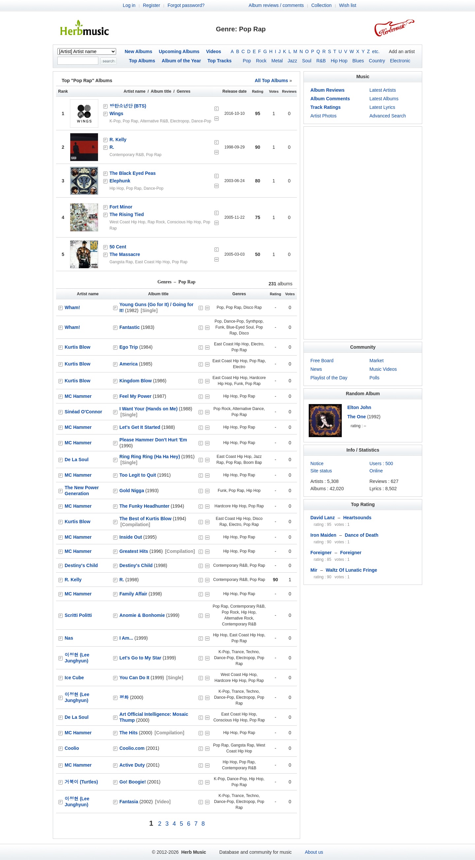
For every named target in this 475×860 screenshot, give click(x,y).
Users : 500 (381, 463)
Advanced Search (387, 115)
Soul (306, 60)
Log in (129, 5)
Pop (247, 60)
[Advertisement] (362, 233)
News (316, 369)
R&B (321, 60)
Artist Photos (323, 115)
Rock (261, 60)
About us (314, 852)
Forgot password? (186, 5)
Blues (358, 60)
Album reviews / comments (276, 5)
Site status (321, 470)
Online (376, 470)
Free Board (321, 360)
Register (151, 5)
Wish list (347, 5)
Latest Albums (383, 98)
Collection (321, 5)
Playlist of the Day (328, 377)
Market (376, 360)
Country (377, 60)
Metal (277, 60)
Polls (374, 377)
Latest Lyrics (382, 107)
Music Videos (383, 369)
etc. (376, 51)
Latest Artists (382, 90)
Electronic (400, 60)
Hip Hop (339, 60)
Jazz (292, 60)
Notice (317, 463)
